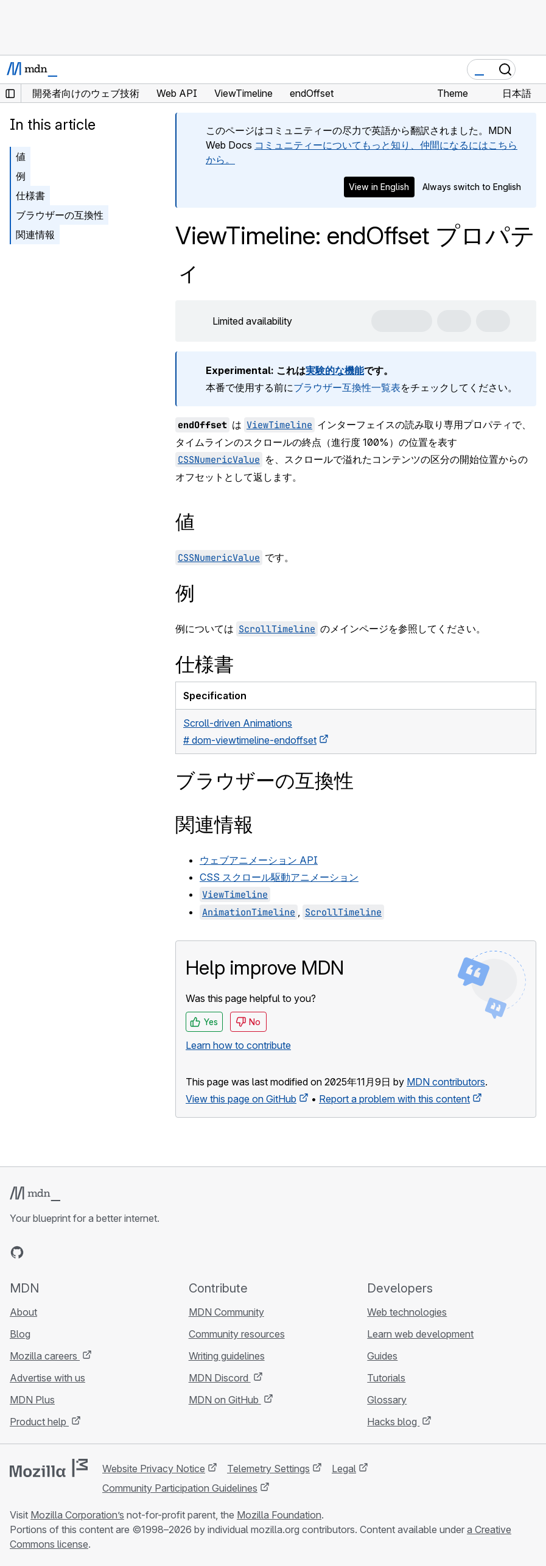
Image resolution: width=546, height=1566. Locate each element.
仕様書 (30, 195)
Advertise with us (47, 1378)
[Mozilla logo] (49, 1468)
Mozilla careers (45, 1356)
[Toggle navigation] (532, 69)
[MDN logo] (35, 1194)
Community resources (237, 1334)
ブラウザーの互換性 (59, 215)
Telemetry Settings (268, 1468)
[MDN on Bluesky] (39, 1252)
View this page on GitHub (241, 1099)
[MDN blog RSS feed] (104, 1252)
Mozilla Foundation (279, 1515)
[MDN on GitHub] (17, 1252)
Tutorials (386, 1378)
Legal (344, 1468)
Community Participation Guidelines (179, 1488)
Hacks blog (393, 1422)
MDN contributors (446, 1082)
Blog (20, 1334)
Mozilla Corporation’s (77, 1515)
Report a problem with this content (394, 1099)
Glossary (387, 1400)
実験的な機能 (335, 370)
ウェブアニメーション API (259, 860)
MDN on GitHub (225, 1400)
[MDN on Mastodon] (82, 1252)
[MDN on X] (61, 1252)
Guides (382, 1356)
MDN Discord (220, 1378)
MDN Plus (32, 1400)
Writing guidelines (227, 1356)
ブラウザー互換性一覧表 (347, 387)
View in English (379, 187)
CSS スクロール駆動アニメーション (279, 877)
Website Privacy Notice (153, 1468)
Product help (39, 1422)
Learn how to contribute (238, 1045)
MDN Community (226, 1312)
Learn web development (420, 1334)
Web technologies (407, 1312)
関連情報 (35, 234)
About (23, 1312)
